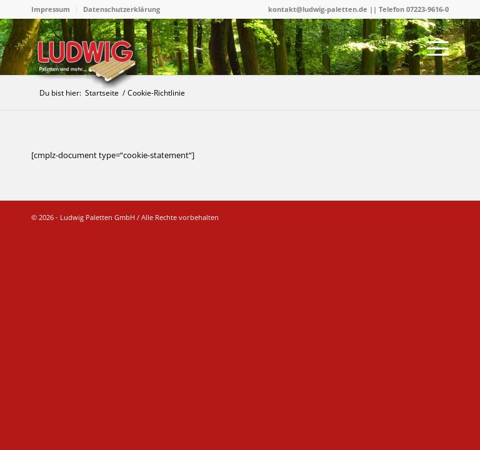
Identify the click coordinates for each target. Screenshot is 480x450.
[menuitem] (54, 9)
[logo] (89, 61)
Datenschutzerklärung (121, 9)
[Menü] (431, 47)
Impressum (50, 9)
